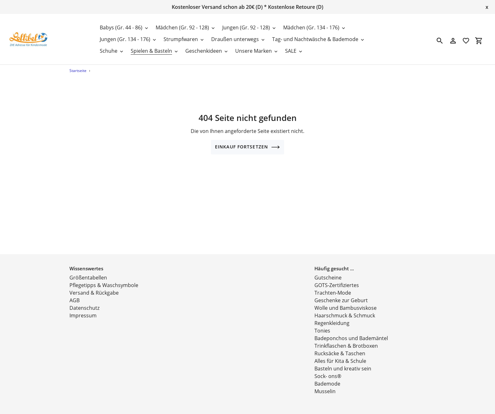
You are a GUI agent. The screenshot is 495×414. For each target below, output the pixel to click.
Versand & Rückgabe (94, 286)
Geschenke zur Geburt (341, 294)
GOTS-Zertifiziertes (336, 278)
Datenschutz (84, 301)
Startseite (77, 70)
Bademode (327, 377)
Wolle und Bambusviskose (345, 301)
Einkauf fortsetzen (247, 147)
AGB (74, 294)
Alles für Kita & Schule (340, 354)
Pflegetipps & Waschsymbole (103, 278)
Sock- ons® (327, 369)
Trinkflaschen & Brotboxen (346, 339)
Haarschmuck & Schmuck (344, 309)
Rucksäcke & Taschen (339, 347)
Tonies (322, 324)
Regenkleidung (331, 316)
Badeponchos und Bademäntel (351, 331)
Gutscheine (328, 271)
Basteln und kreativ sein (342, 362)
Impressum (83, 309)
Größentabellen (88, 271)
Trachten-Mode (332, 286)
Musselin (325, 384)
